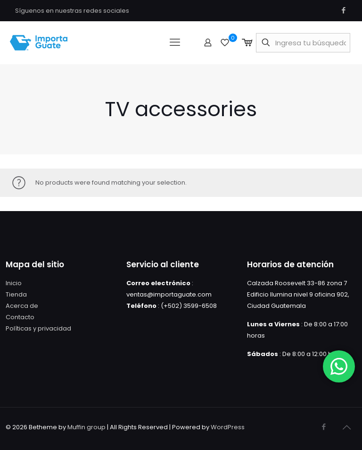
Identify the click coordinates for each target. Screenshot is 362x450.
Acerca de (22, 305)
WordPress (228, 427)
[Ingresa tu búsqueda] (303, 42)
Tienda (16, 294)
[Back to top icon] (346, 427)
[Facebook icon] (343, 10)
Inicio (14, 283)
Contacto (20, 317)
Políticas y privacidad (38, 328)
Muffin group (86, 427)
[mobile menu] (175, 42)
